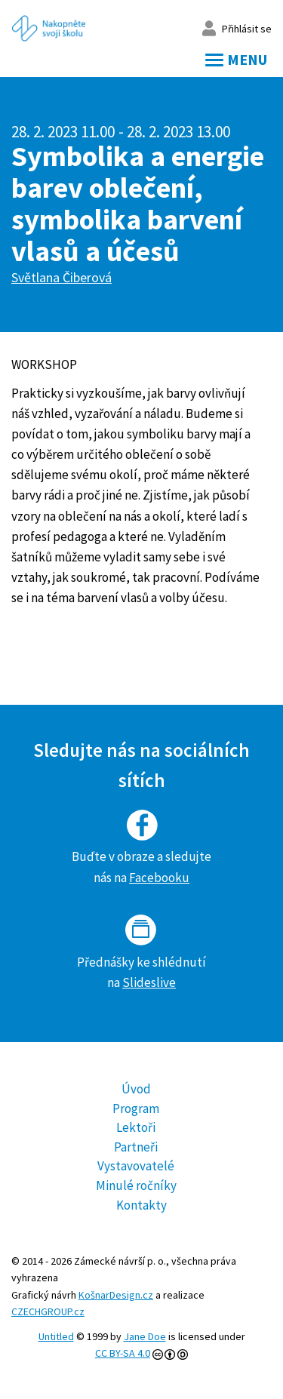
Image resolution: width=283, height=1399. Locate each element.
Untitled (56, 1336)
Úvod (136, 1089)
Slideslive (149, 982)
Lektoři (135, 1127)
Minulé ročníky (136, 1185)
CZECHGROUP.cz (48, 1311)
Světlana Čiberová (61, 277)
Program (135, 1108)
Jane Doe (145, 1336)
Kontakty (141, 1205)
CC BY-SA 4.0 (122, 1353)
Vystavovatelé (135, 1166)
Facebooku (159, 877)
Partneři (136, 1147)
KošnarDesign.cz (115, 1295)
